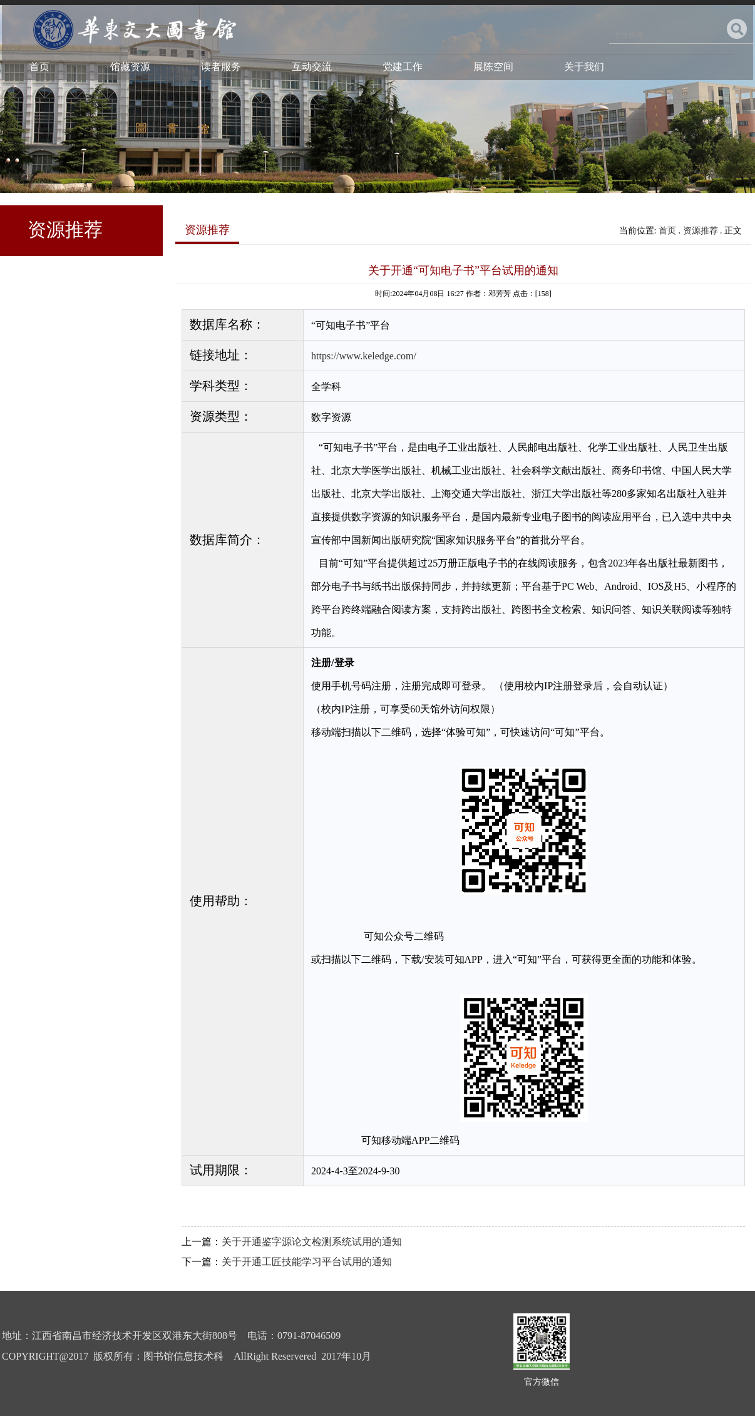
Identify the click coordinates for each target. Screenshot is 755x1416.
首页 (39, 66)
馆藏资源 (130, 66)
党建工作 (403, 66)
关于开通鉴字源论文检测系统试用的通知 (312, 1241)
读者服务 (221, 66)
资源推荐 (700, 230)
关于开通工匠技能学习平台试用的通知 (307, 1261)
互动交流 (312, 66)
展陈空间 (493, 66)
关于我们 (584, 66)
